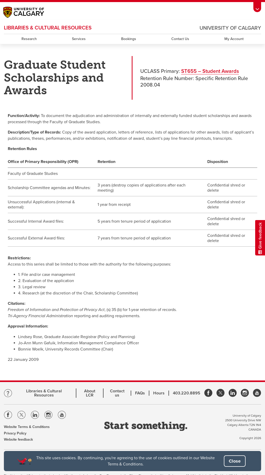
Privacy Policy (15, 433)
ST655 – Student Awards (210, 71)
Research (29, 39)
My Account (234, 39)
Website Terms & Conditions (27, 427)
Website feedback (18, 439)
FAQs (140, 393)
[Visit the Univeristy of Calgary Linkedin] (35, 416)
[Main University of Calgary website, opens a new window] (29, 13)
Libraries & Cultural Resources (44, 393)
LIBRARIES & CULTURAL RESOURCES (48, 28)
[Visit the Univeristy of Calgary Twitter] (21, 416)
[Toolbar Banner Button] (257, 7)
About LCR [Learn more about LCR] (89, 393)
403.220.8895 (186, 393)
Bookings (128, 39)
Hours (159, 393)
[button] (235, 461)
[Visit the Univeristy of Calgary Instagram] (48, 416)
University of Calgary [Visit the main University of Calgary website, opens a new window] (230, 28)
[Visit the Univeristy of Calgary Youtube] (62, 416)
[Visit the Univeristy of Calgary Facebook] (8, 416)
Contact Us (180, 39)
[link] (208, 393)
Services (79, 39)
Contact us (117, 393)
